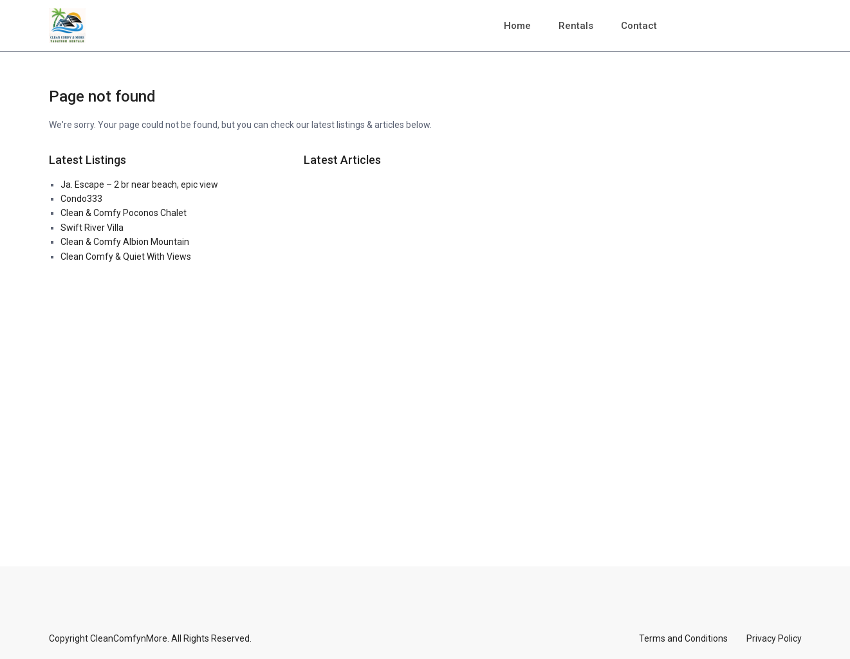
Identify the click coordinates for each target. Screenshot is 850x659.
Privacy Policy (774, 638)
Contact (639, 26)
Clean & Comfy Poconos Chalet (123, 213)
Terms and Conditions (683, 638)
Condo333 (81, 199)
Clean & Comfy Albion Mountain (124, 242)
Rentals (576, 26)
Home (517, 26)
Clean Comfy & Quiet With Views (125, 256)
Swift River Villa (92, 227)
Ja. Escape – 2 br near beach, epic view (139, 184)
